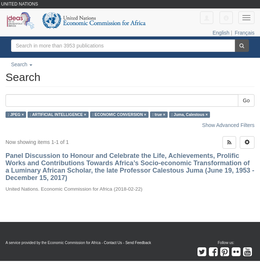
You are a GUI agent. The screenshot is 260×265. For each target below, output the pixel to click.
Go (246, 100)
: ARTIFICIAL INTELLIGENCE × (58, 114)
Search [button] (21, 64)
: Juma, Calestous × (189, 114)
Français (244, 33)
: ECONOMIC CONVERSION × (119, 114)
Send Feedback (138, 243)
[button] (226, 17)
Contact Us (113, 243)
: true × (158, 114)
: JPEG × (16, 114)
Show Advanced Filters (228, 125)
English (221, 33)
